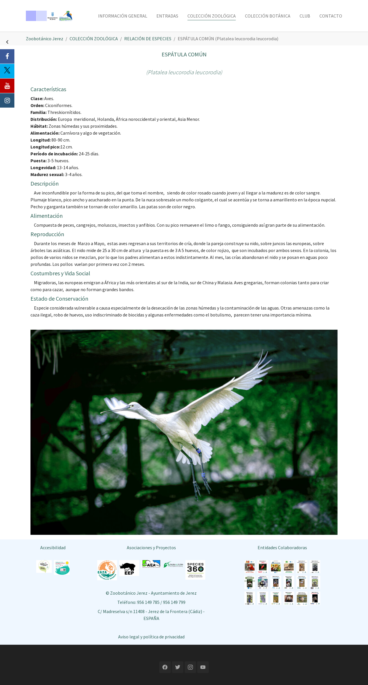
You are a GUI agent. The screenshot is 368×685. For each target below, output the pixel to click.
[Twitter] (7, 71)
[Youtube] (7, 86)
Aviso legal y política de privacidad (151, 637)
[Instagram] (7, 100)
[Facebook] (7, 56)
